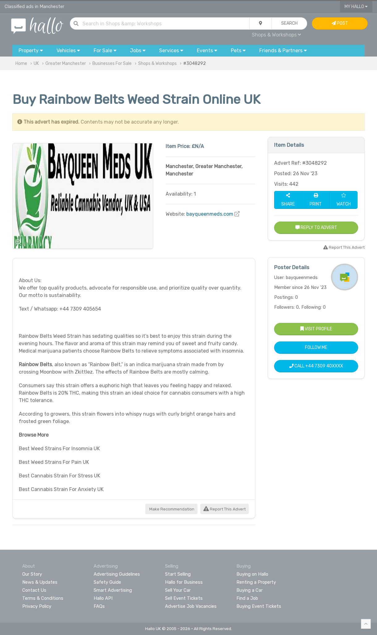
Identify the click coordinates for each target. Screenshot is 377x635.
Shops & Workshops (276, 35)
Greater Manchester (65, 63)
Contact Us (34, 590)
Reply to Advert (316, 227)
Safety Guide (107, 582)
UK (36, 63)
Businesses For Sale (112, 63)
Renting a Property (256, 582)
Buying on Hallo (252, 574)
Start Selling (178, 574)
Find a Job (247, 598)
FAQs (99, 606)
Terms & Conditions (42, 598)
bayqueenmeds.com (209, 214)
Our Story (32, 574)
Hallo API (103, 598)
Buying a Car (249, 590)
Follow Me (316, 347)
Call (316, 366)
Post (340, 23)
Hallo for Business (184, 582)
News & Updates (39, 582)
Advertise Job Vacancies (191, 606)
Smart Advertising (113, 590)
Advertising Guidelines (117, 574)
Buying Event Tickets (258, 606)
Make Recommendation (171, 509)
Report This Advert (224, 509)
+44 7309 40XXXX (324, 366)
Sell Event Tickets (184, 598)
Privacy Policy (36, 606)
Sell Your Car (178, 590)
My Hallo (356, 6)
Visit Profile (316, 329)
